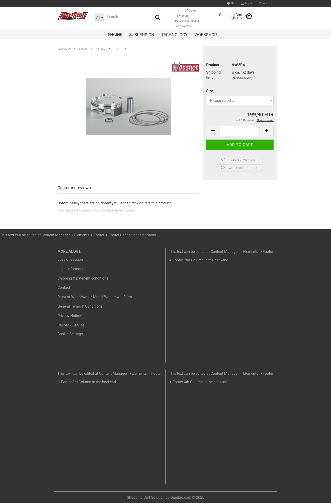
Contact (63, 287)
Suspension (141, 34)
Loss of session (70, 259)
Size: (210, 91)
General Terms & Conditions (80, 306)
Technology (174, 34)
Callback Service (70, 325)
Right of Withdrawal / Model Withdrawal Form (94, 297)
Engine (115, 34)
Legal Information (71, 269)
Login (246, 3)
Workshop (205, 34)
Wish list (266, 3)
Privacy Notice (69, 316)
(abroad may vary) (242, 78)
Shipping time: (213, 75)
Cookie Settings (70, 334)
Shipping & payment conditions (82, 278)
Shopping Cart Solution (146, 497)
